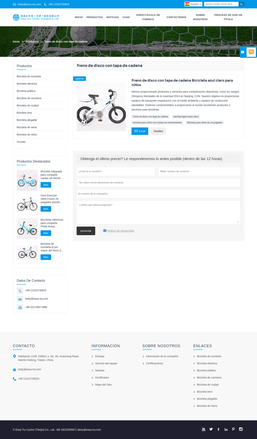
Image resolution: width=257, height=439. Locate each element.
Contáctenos (176, 17)
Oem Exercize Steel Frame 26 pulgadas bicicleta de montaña (51, 199)
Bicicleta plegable (27, 120)
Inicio (79, 17)
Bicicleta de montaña (29, 76)
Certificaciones (154, 363)
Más (45, 184)
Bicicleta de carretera (29, 98)
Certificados (102, 377)
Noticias (113, 17)
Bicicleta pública (26, 90)
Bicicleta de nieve (27, 127)
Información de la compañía (162, 356)
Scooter (21, 141)
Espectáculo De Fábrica (148, 17)
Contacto (24, 346)
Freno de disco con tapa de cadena (150, 116)
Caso (126, 17)
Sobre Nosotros (200, 17)
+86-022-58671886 (36, 307)
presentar (85, 230)
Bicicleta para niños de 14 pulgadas (204, 122)
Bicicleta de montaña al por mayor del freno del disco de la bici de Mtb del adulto (52, 247)
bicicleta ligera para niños (185, 116)
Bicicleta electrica (27, 83)
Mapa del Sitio (103, 384)
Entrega (99, 356)
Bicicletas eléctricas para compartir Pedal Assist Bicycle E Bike (52, 223)
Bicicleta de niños (27, 134)
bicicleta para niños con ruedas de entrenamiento (157, 122)
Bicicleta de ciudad (27, 105)
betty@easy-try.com (29, 4)
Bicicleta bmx (24, 112)
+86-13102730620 (58, 4)
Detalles (158, 131)
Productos (94, 17)
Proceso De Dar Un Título (228, 17)
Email (139, 131)
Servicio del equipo (106, 363)
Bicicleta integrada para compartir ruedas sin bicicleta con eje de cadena (52, 175)
